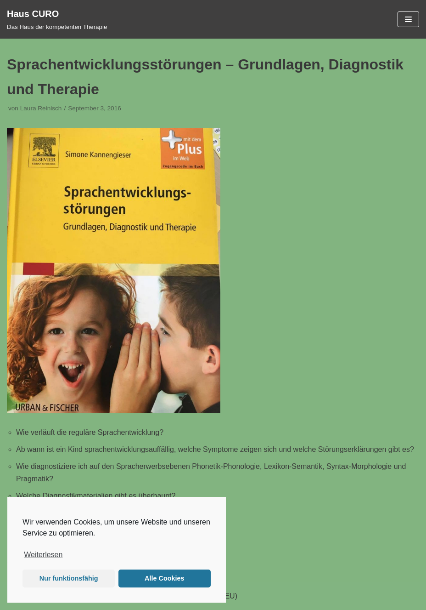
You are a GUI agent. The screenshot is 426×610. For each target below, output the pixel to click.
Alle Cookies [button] (164, 578)
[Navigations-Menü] (408, 19)
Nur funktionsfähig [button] (68, 578)
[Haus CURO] (57, 19)
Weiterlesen (43, 555)
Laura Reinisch (41, 108)
